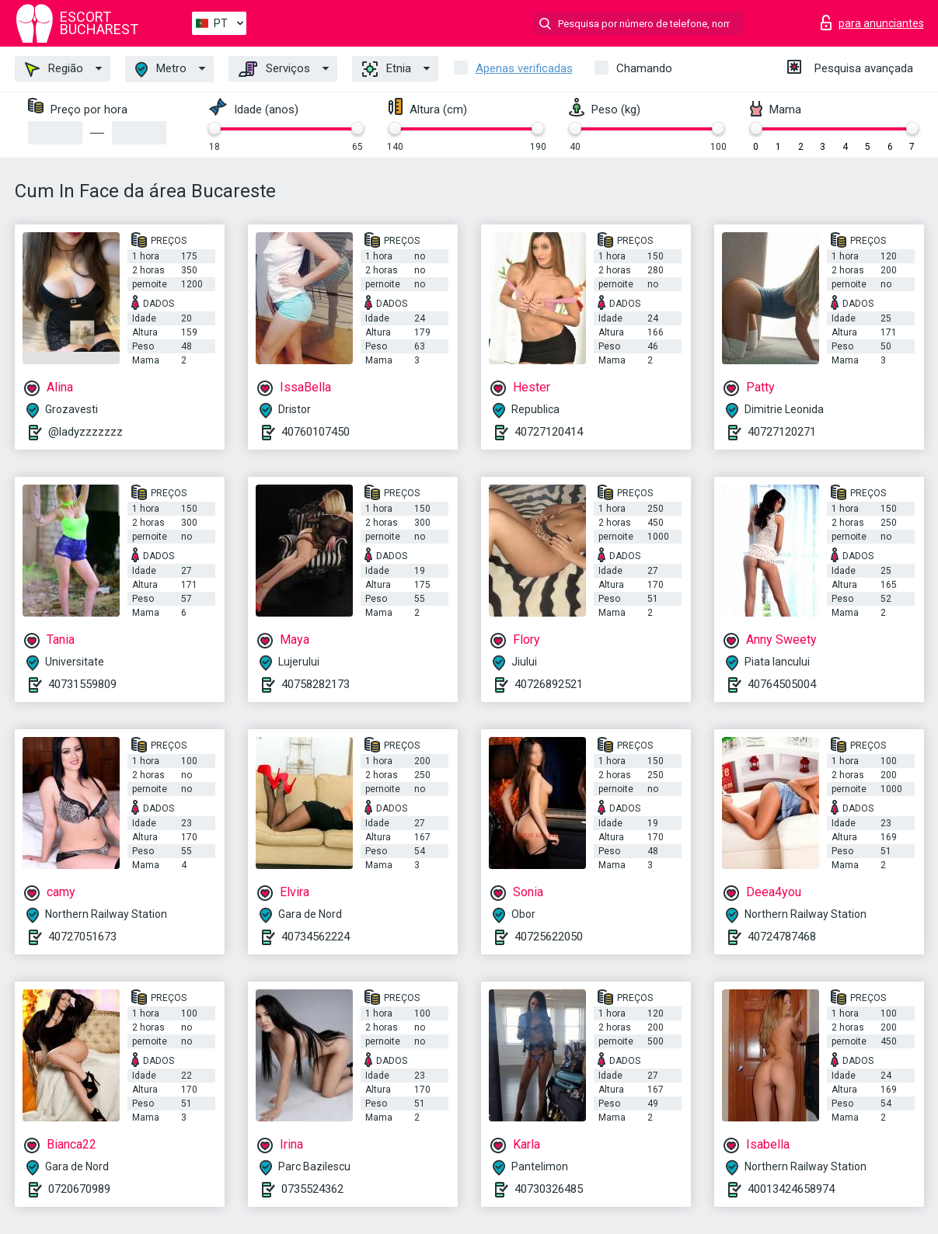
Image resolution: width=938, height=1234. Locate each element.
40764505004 (782, 684)
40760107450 (315, 432)
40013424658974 (791, 1189)
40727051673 (82, 937)
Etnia (386, 69)
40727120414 (548, 432)
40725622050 (548, 937)
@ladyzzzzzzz (85, 432)
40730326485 (548, 1189)
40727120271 (782, 432)
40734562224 (315, 937)
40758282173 (315, 684)
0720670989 (79, 1189)
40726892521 (548, 684)
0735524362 (312, 1189)
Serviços (274, 69)
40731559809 (82, 684)
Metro (161, 69)
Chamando (644, 68)
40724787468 (782, 937)
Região (54, 69)
